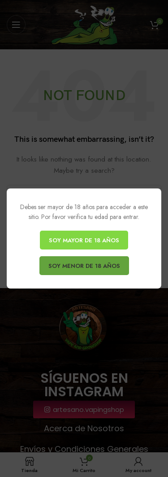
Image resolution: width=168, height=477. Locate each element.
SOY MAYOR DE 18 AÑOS (84, 240)
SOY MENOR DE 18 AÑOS (84, 266)
